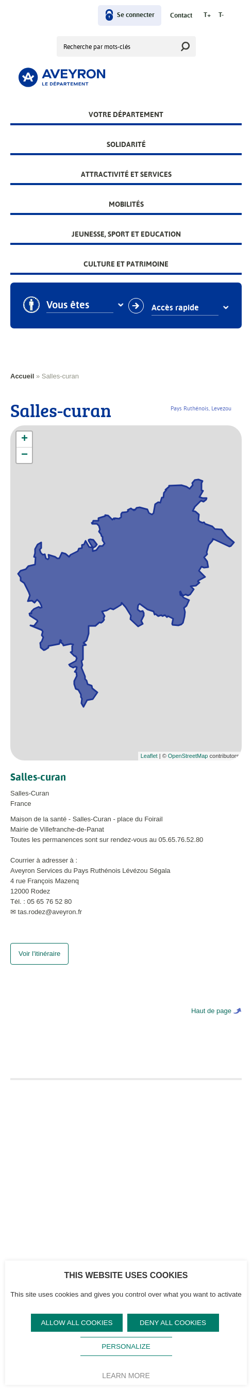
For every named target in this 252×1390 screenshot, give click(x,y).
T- (221, 15)
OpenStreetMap (188, 756)
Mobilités (126, 204)
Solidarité (126, 144)
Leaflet (149, 756)
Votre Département (126, 114)
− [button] (24, 455)
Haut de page (211, 1021)
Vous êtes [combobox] (67, 305)
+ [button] (24, 439)
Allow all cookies (76, 1323)
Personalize (126, 1346)
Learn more (126, 1375)
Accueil (22, 376)
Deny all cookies (173, 1323)
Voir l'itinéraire (39, 964)
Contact (181, 15)
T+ (207, 15)
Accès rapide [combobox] (175, 308)
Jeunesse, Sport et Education (126, 234)
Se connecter (136, 15)
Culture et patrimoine (126, 264)
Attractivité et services (126, 174)
